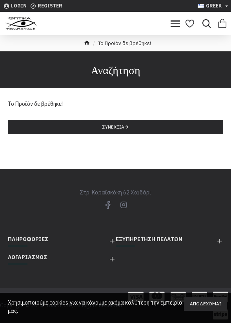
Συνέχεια (113, 127)
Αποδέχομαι (205, 304)
